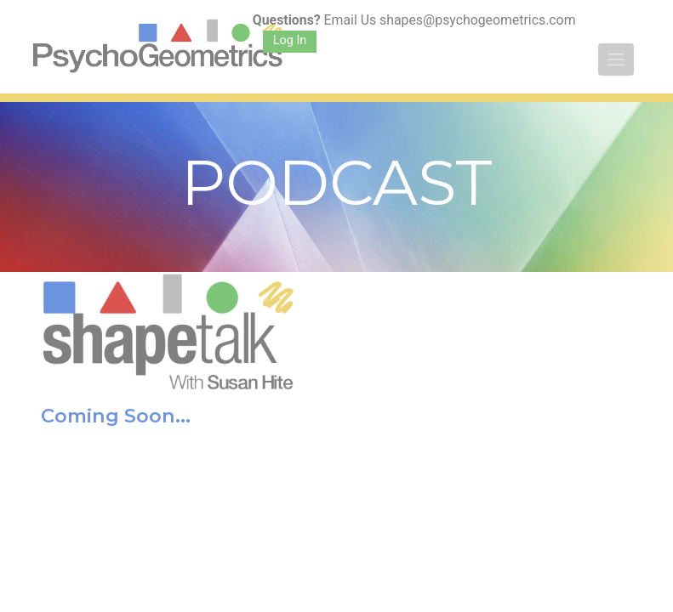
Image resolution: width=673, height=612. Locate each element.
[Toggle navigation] (616, 59)
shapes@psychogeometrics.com (477, 20)
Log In (289, 40)
